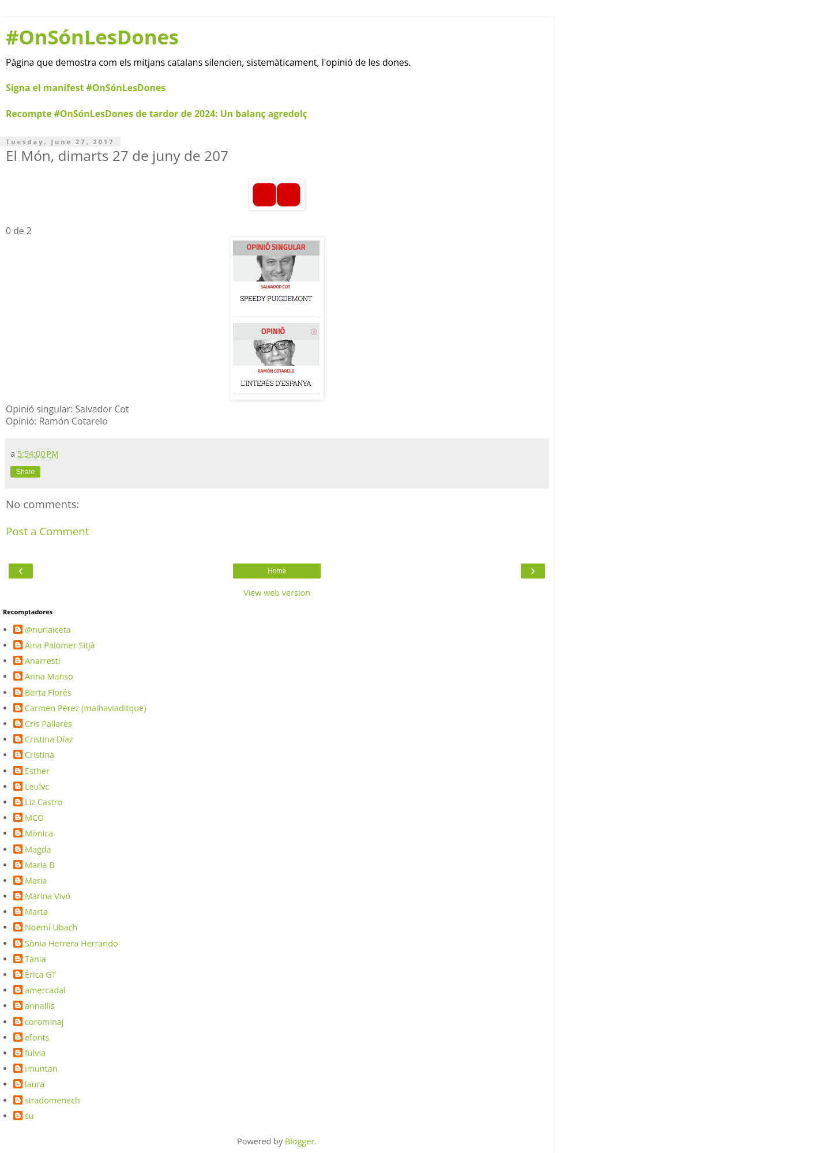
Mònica (39, 833)
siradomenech (52, 1100)
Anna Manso (49, 676)
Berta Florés (48, 693)
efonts (37, 1037)
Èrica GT (41, 975)
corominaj (44, 1022)
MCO (34, 818)
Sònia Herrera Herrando (71, 943)
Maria (36, 881)
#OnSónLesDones (92, 36)
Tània (35, 959)
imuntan (41, 1069)
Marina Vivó (47, 896)
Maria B (40, 865)
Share (25, 472)
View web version (276, 592)
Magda (38, 849)
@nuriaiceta (48, 630)
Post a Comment (47, 531)
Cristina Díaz (49, 739)
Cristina (39, 755)
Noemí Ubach (51, 927)
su (29, 1116)
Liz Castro (43, 802)
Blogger (299, 1141)
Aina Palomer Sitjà (60, 645)
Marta (36, 912)
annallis (39, 1006)
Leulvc (37, 787)
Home (277, 571)
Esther (37, 771)
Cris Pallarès (48, 724)
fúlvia (35, 1053)
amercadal (45, 990)
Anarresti (42, 661)
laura (34, 1084)
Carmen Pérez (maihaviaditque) (85, 708)
